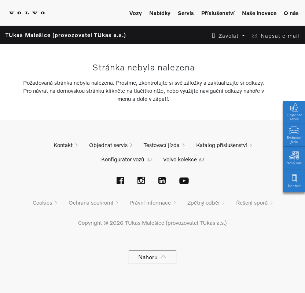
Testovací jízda (294, 134)
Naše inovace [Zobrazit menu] (259, 13)
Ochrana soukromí (91, 202)
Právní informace (150, 202)
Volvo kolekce (180, 159)
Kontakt (294, 180)
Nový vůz (294, 157)
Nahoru (152, 256)
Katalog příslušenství (221, 145)
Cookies (42, 202)
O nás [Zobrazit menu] (291, 13)
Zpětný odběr (203, 202)
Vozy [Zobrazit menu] (135, 13)
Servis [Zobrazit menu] (186, 13)
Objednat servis (294, 111)
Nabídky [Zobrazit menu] (159, 13)
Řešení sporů (252, 202)
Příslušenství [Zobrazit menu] (218, 13)
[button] (226, 36)
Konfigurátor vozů (122, 159)
